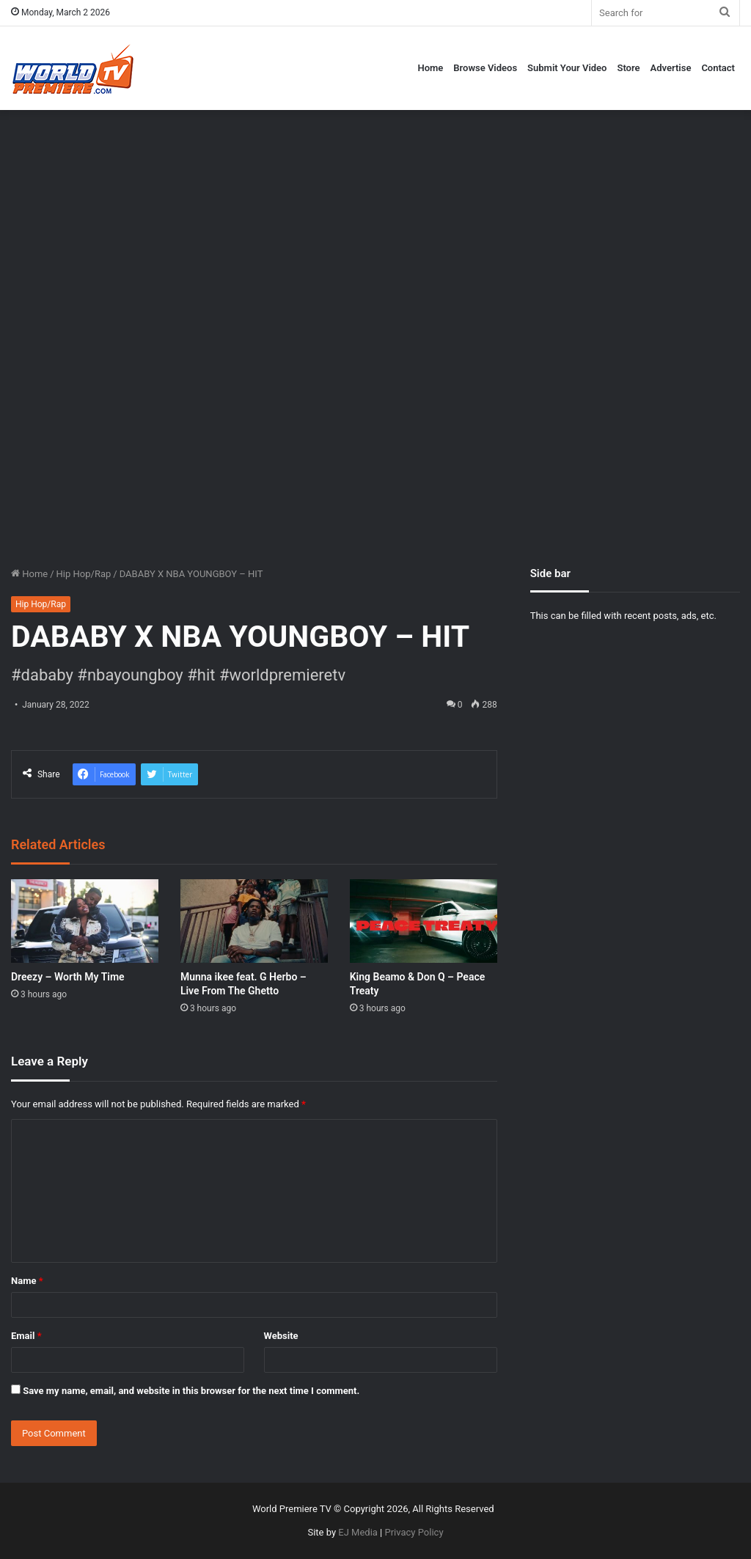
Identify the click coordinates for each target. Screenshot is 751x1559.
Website (281, 1335)
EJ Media (358, 1532)
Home (430, 67)
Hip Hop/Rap (83, 573)
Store (628, 67)
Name (27, 1280)
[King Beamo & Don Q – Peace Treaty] (423, 920)
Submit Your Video (567, 67)
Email (26, 1335)
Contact (718, 67)
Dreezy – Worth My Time (68, 977)
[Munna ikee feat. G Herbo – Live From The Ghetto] (254, 920)
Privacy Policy (414, 1532)
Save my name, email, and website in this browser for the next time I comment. (191, 1390)
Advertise (671, 67)
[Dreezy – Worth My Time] (84, 920)
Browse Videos (485, 67)
